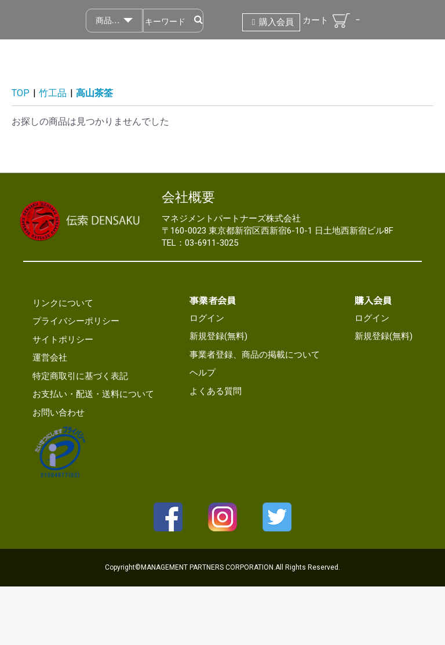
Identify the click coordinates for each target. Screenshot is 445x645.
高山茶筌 (94, 93)
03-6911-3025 (211, 243)
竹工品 (53, 93)
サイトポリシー (62, 339)
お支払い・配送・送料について (93, 394)
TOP (21, 93)
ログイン (206, 318)
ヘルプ (202, 372)
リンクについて (62, 303)
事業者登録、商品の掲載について (254, 354)
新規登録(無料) (218, 336)
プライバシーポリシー (75, 321)
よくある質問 (215, 391)
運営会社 (49, 357)
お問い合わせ (58, 412)
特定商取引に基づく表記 (80, 376)
